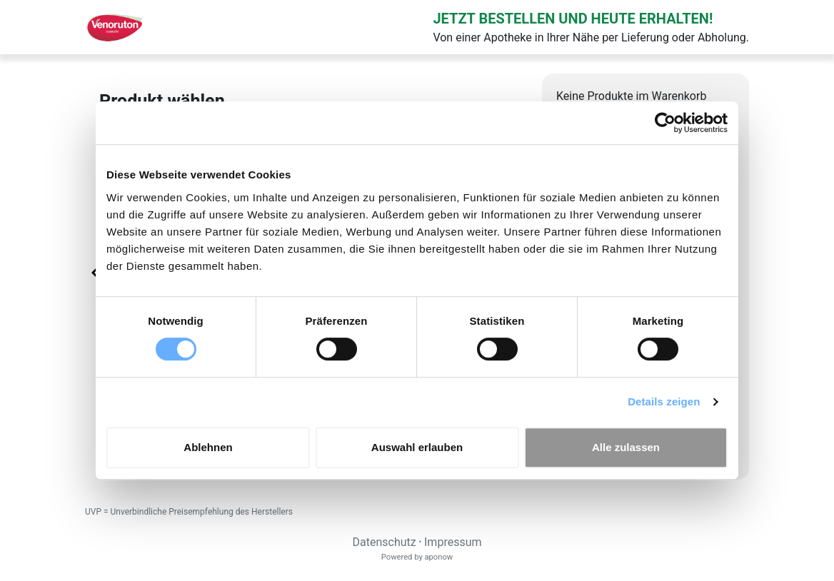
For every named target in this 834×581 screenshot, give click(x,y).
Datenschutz (384, 542)
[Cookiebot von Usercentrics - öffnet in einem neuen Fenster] (665, 122)
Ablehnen (208, 447)
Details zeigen (664, 401)
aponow (438, 557)
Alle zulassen (626, 447)
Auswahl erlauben (417, 447)
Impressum (453, 542)
